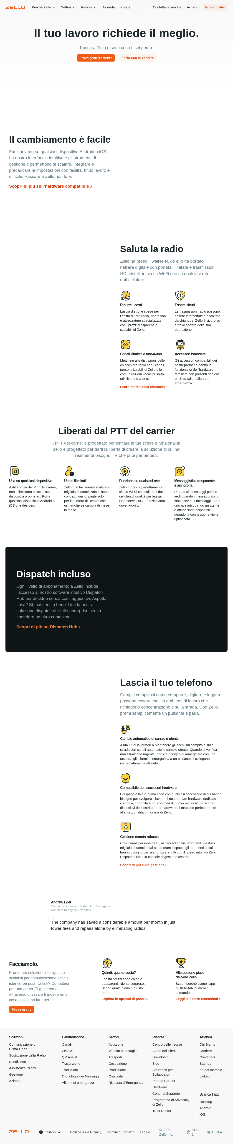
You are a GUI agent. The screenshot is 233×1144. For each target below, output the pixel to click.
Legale (145, 1132)
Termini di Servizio (120, 1132)
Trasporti (115, 1057)
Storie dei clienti (164, 1051)
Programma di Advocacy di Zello (171, 1102)
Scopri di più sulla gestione (142, 865)
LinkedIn (206, 1076)
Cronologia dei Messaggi (80, 1076)
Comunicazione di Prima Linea (22, 1046)
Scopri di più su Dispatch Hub (46, 626)
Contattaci (207, 1057)
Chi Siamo (207, 1044)
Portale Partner (163, 1081)
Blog (155, 1063)
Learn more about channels (142, 387)
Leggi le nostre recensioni (197, 999)
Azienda (15, 1081)
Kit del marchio (211, 1070)
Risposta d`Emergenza (126, 1082)
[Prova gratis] (21, 1009)
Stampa (205, 1063)
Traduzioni (70, 1070)
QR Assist (69, 1057)
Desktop (206, 1102)
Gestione (16, 1074)
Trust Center (161, 1111)
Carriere (206, 1051)
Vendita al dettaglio (123, 1051)
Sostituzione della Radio (27, 1055)
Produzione (117, 1070)
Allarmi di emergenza (78, 1082)
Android (205, 1108)
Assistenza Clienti (22, 1068)
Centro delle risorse (167, 1044)
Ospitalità (116, 1076)
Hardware (159, 1087)
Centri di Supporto (166, 1093)
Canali (67, 1044)
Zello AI (67, 1051)
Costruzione (118, 1063)
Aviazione (116, 1044)
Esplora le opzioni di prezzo (124, 999)
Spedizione (17, 1062)
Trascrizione (71, 1063)
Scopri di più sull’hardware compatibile (49, 186)
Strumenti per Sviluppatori (162, 1072)
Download (160, 1057)
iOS (202, 1114)
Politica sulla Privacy (85, 1132)
